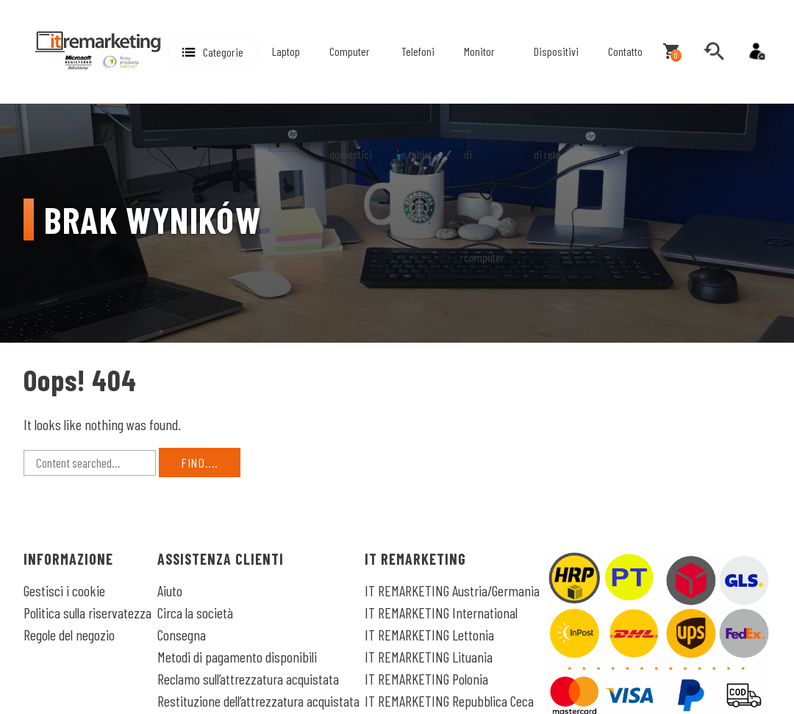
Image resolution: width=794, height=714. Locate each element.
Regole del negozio (69, 634)
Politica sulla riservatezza (87, 612)
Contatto (625, 51)
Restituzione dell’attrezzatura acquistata (258, 701)
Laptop (286, 51)
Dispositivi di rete (556, 102)
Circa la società (195, 612)
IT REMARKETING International (441, 612)
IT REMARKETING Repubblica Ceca (449, 701)
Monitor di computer (484, 154)
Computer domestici (350, 102)
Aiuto (169, 590)
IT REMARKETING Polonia (426, 679)
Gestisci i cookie (64, 590)
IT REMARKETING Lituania (429, 656)
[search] (714, 51)
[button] (213, 51)
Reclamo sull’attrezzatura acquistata (248, 679)
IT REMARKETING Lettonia (429, 634)
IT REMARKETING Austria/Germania (452, 590)
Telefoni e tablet (417, 102)
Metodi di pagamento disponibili (237, 656)
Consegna (181, 634)
